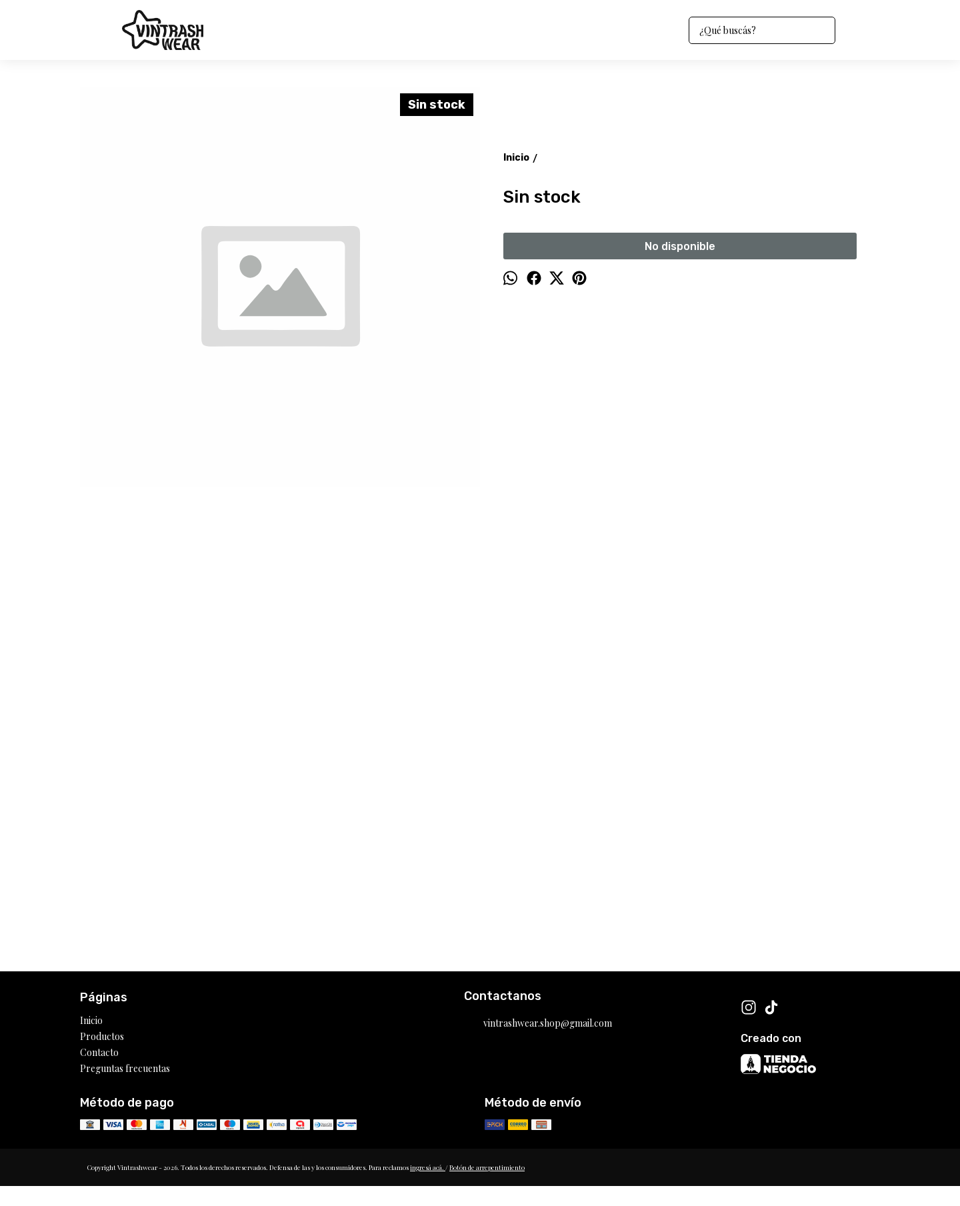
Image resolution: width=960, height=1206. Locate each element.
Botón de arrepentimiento (487, 1167)
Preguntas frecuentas (125, 1068)
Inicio (91, 1020)
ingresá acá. (427, 1167)
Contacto (99, 1052)
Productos (102, 1036)
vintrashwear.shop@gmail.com (538, 1024)
